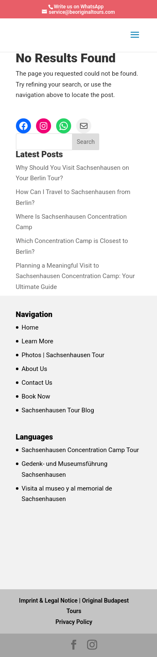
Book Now (36, 396)
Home (30, 327)
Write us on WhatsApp (79, 7)
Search (86, 141)
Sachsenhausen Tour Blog (58, 410)
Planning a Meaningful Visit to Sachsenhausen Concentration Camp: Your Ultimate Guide (75, 276)
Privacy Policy (73, 622)
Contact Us (37, 382)
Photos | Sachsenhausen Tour (63, 355)
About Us (34, 369)
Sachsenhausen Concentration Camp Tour (80, 450)
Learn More (38, 341)
